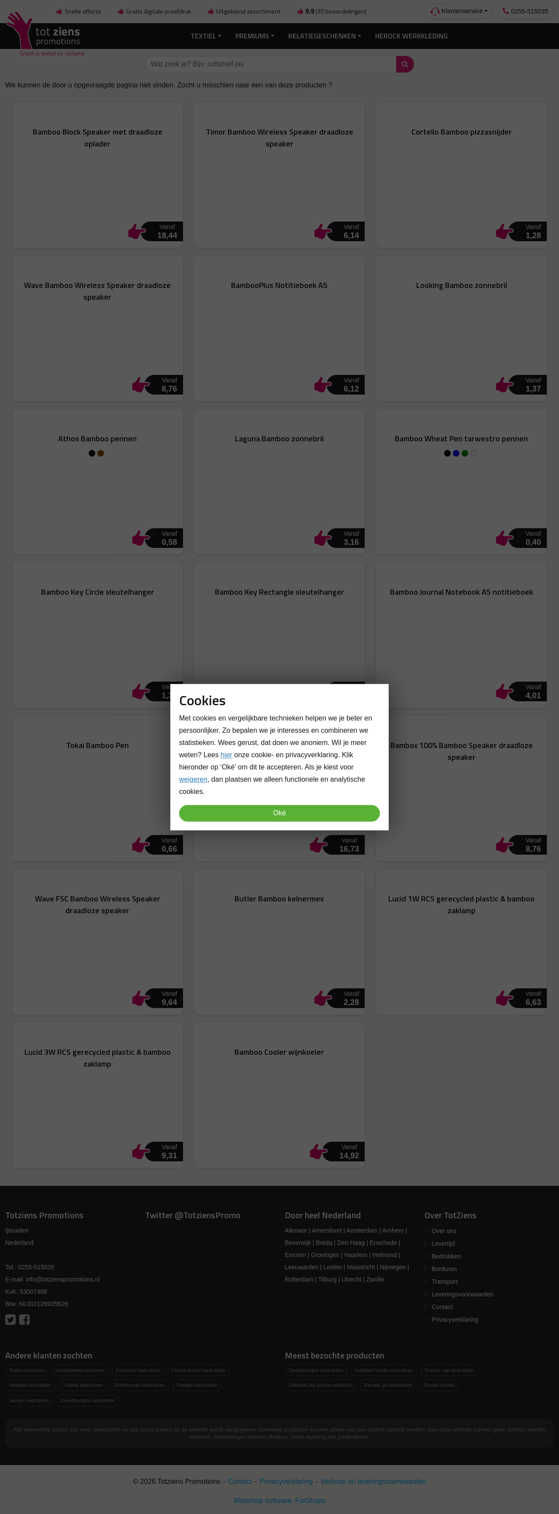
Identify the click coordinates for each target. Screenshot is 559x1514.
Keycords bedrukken (138, 1370)
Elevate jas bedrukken (388, 1385)
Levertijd (443, 1243)
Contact (442, 1306)
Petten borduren (26, 1370)
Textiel (203, 36)
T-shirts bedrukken (82, 1385)
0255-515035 (525, 11)
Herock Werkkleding (411, 36)
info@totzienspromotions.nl (63, 1279)
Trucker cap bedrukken (449, 1370)
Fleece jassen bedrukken (199, 1370)
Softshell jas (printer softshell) (321, 1385)
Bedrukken (446, 1256)
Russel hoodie (439, 1385)
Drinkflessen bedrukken (139, 1385)
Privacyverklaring (455, 1319)
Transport (445, 1281)
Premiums (252, 36)
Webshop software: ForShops (279, 1500)
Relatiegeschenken (322, 36)
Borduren (444, 1268)
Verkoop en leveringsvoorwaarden (373, 1481)
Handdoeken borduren (79, 1370)
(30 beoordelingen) (331, 11)
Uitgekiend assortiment (244, 11)
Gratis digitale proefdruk (154, 11)
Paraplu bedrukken (196, 1385)
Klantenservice (457, 11)
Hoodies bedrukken (30, 1385)
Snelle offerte (78, 11)
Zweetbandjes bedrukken (87, 1400)
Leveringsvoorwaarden (463, 1294)
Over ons (444, 1230)
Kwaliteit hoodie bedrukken (384, 1370)
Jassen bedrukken (29, 1400)
